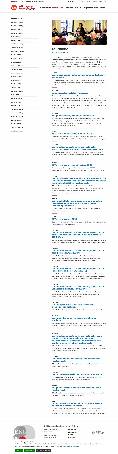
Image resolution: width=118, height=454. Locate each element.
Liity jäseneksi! (100, 8)
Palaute (28, 1)
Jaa (53, 53)
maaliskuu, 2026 (17, 26)
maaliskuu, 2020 (17, 131)
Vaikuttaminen (66, 18)
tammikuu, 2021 (17, 109)
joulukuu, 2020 (17, 113)
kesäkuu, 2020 (16, 124)
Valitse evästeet (29, 450)
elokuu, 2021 (16, 95)
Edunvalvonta (57, 8)
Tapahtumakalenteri (38, 1)
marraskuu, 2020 (17, 116)
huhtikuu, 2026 (17, 22)
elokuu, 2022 (16, 80)
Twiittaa (59, 53)
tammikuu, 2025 (17, 47)
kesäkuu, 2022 (16, 84)
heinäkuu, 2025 (17, 40)
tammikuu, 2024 (17, 69)
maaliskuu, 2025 (17, 44)
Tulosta (66, 53)
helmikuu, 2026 (17, 29)
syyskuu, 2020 (16, 120)
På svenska (14, 1)
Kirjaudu (71, 1)
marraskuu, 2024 (17, 51)
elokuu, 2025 (16, 37)
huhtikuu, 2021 (16, 102)
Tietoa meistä (45, 8)
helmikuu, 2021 (17, 105)
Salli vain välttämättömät (43, 450)
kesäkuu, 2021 (16, 98)
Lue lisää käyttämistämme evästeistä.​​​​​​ (68, 446)
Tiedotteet (68, 8)
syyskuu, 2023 (16, 77)
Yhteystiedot (88, 8)
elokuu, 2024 (16, 62)
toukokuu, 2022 (17, 87)
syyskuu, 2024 (16, 58)
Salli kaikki (18, 450)
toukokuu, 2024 (17, 66)
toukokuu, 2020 (17, 127)
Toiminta (77, 8)
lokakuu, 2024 (16, 55)
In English (22, 1)
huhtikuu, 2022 (17, 91)
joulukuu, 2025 (17, 33)
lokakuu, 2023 (16, 73)
